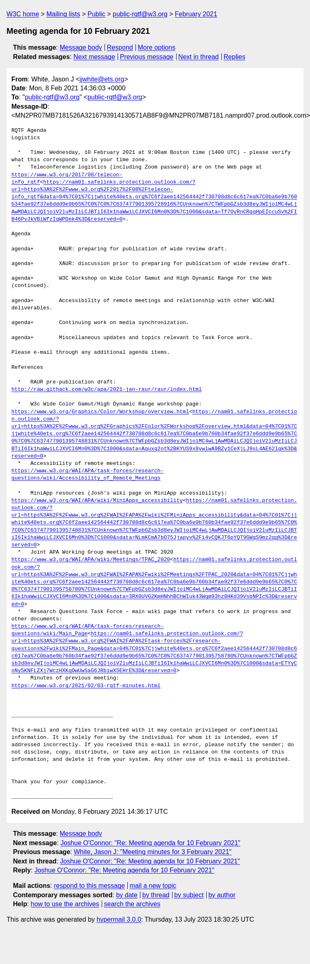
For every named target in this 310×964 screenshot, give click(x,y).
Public (96, 14)
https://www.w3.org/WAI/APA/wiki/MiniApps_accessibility (97, 500)
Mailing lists (63, 14)
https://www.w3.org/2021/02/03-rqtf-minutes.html (86, 686)
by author (222, 895)
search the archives (132, 903)
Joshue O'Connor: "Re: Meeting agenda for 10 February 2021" (150, 842)
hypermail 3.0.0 (118, 919)
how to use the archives (65, 903)
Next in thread (198, 56)
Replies (234, 56)
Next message (94, 56)
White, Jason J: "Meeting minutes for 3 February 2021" (152, 851)
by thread (156, 895)
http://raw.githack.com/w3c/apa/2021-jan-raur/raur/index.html (106, 389)
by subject (188, 895)
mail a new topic (153, 885)
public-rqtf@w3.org (140, 14)
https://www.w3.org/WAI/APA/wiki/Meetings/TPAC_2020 (90, 559)
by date (126, 895)
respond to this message (89, 885)
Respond (120, 47)
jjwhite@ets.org (102, 79)
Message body (81, 47)
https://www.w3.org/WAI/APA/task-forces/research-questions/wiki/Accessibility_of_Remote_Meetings (87, 474)
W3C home (23, 14)
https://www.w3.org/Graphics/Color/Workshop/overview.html (100, 412)
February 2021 (196, 14)
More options (157, 47)
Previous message (147, 56)
